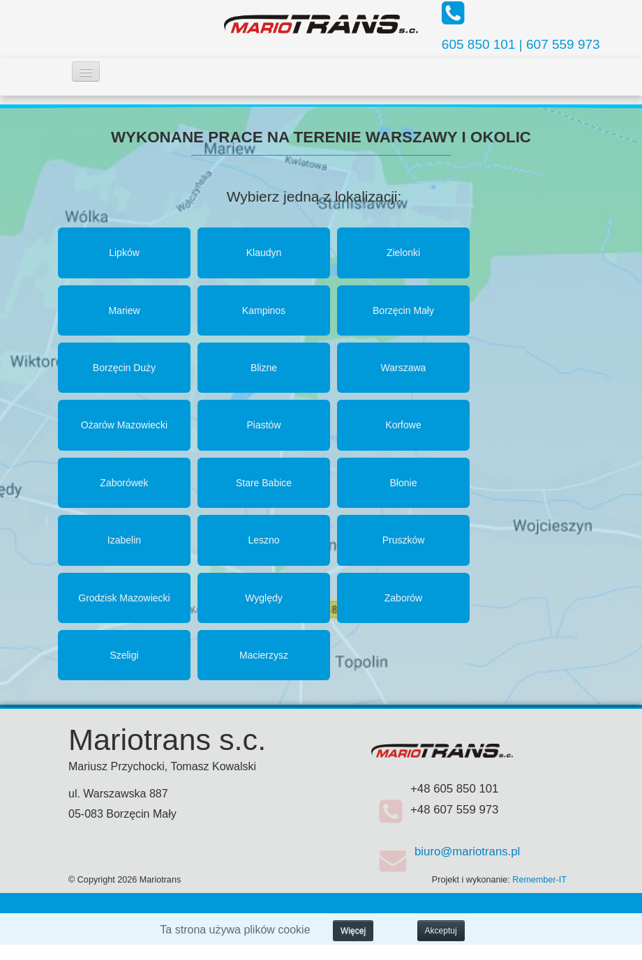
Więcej (353, 931)
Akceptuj (441, 931)
